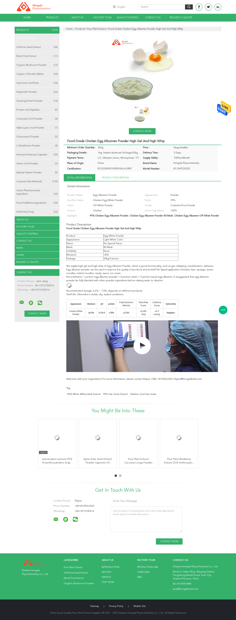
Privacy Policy (116, 606)
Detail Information (79, 178)
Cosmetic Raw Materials (37, 181)
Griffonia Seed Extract (37, 47)
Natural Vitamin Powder (37, 172)
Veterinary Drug (37, 212)
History (106, 572)
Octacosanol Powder (37, 136)
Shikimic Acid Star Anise (143, 394)
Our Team (108, 582)
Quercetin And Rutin (37, 83)
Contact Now (142, 131)
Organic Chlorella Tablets (37, 74)
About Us (77, 17)
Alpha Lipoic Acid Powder (37, 128)
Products (52, 17)
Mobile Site (140, 606)
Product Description (115, 178)
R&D (139, 577)
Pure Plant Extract (37, 38)
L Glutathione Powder (37, 145)
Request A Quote (181, 17)
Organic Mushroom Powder (37, 65)
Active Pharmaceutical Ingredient (37, 192)
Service (106, 577)
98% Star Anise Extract (115, 394)
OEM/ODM (143, 572)
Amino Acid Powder (37, 163)
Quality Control (128, 17)
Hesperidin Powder (37, 92)
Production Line (147, 567)
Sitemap (94, 606)
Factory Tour (102, 17)
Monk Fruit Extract (37, 56)
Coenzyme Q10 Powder (37, 119)
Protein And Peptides (37, 110)
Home (27, 17)
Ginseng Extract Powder (37, 101)
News (19, 248)
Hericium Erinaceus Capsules (37, 154)
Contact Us (153, 17)
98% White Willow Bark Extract (84, 394)
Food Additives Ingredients (37, 203)
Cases (20, 255)
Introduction (110, 567)
